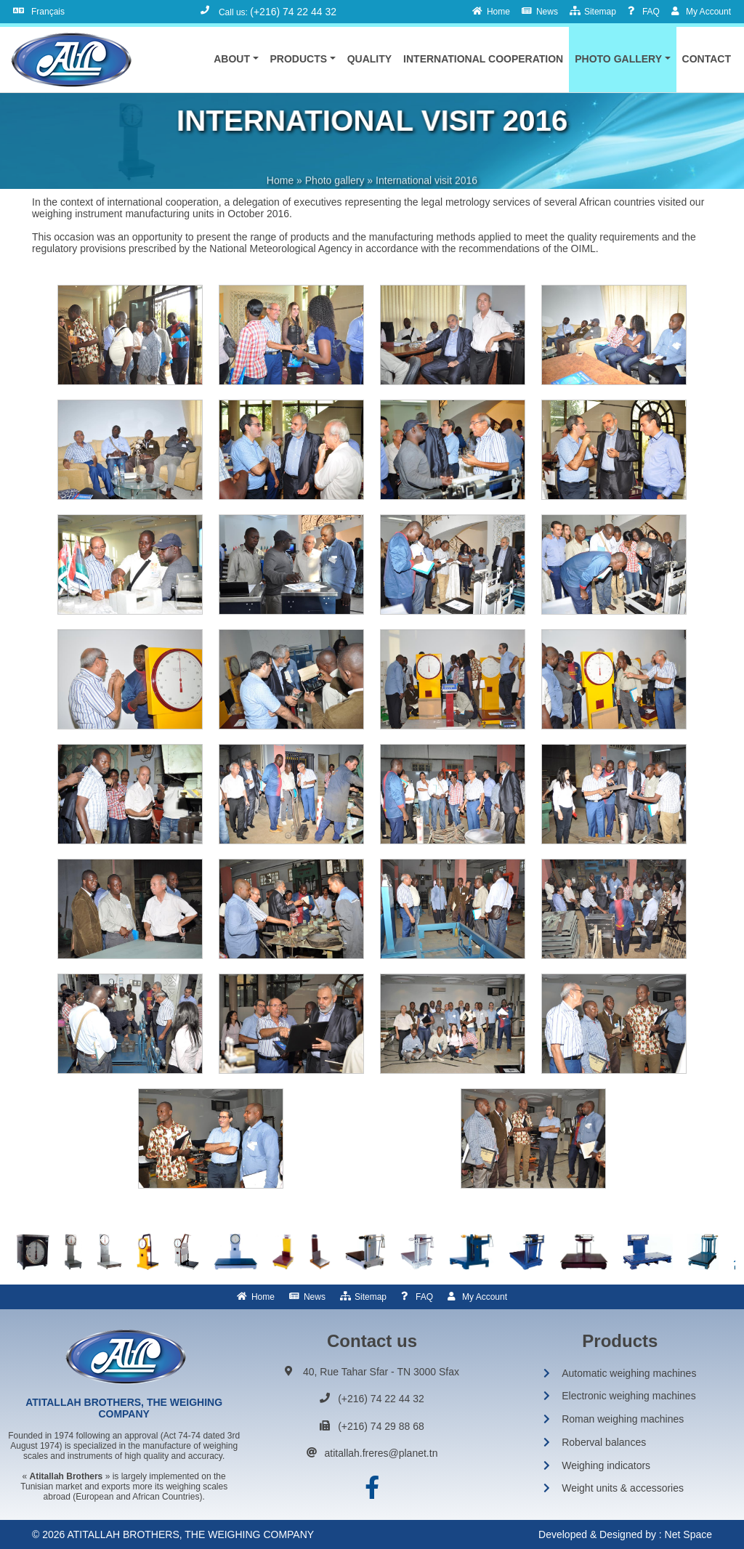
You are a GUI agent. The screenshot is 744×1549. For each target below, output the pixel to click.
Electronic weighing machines (628, 1396)
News (315, 1297)
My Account (484, 1297)
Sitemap (371, 1297)
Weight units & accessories (623, 1488)
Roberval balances (604, 1442)
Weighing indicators (606, 1465)
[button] (236, 59)
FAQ (424, 1297)
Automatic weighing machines (629, 1373)
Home (263, 1297)
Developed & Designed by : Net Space (625, 1534)
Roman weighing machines (623, 1419)
